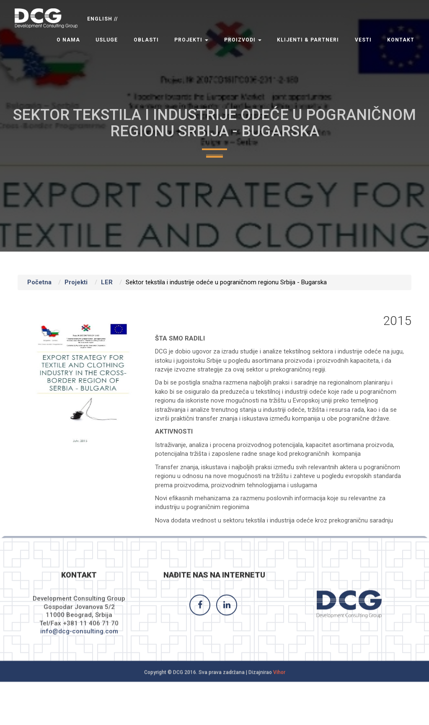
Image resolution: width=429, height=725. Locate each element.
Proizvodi (242, 40)
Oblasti (146, 40)
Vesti (363, 40)
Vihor (279, 678)
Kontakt (400, 40)
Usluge (107, 40)
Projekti (191, 40)
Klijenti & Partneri (308, 40)
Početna (39, 282)
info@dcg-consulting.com (79, 637)
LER (107, 282)
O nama (68, 40)
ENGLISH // (102, 19)
